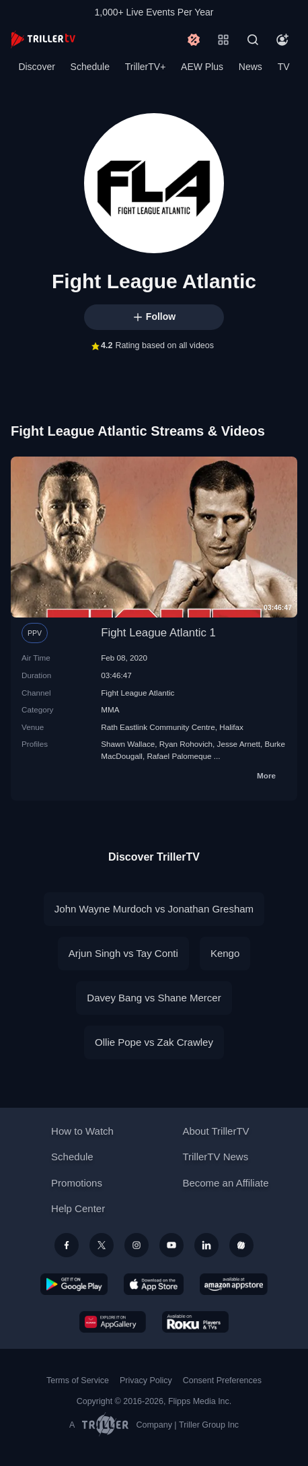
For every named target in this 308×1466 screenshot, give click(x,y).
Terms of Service (77, 1380)
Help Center (78, 1208)
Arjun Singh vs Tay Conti (123, 953)
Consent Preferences (222, 1380)
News (250, 66)
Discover (36, 66)
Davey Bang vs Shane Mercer (154, 997)
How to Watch (82, 1131)
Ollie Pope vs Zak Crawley (154, 1042)
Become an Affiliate (225, 1183)
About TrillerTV (215, 1131)
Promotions (76, 1183)
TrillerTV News (215, 1156)
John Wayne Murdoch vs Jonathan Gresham (154, 908)
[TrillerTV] (43, 39)
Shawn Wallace (128, 743)
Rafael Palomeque (179, 756)
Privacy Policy (146, 1380)
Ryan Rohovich (186, 743)
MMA (110, 709)
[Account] (282, 40)
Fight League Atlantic (137, 692)
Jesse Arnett (238, 743)
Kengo (224, 953)
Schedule (90, 66)
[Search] (253, 40)
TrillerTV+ (145, 66)
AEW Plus (202, 66)
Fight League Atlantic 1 (158, 632)
